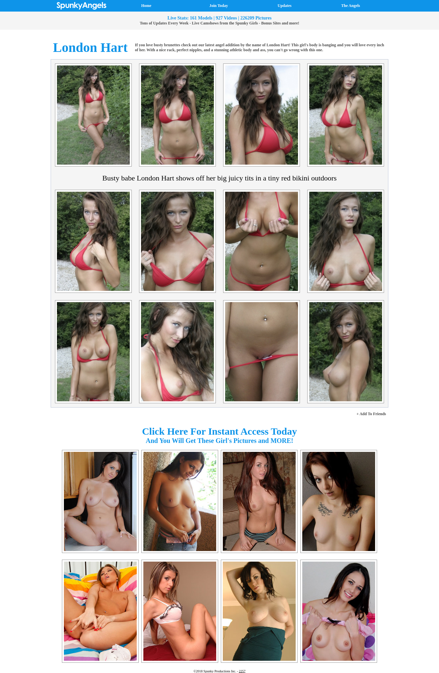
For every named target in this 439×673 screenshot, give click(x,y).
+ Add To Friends (371, 414)
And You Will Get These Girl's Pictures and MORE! (219, 440)
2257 (242, 671)
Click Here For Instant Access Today (219, 431)
